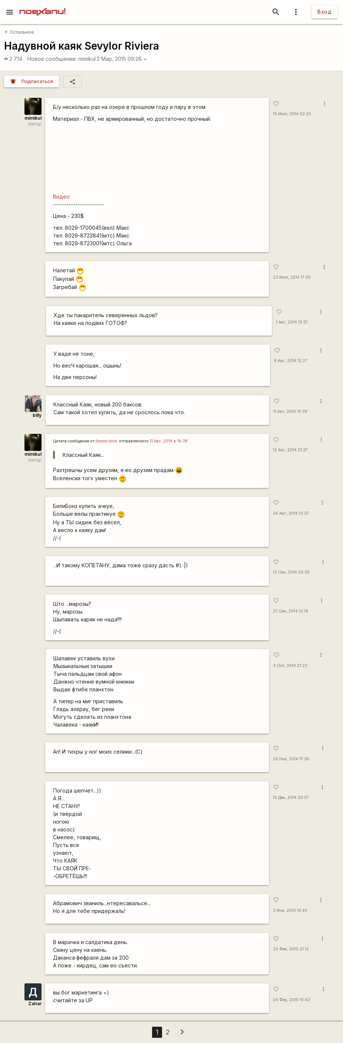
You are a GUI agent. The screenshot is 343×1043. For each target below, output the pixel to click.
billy (37, 415)
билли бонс (107, 441)
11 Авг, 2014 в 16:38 (169, 441)
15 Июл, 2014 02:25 (292, 114)
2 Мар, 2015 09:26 (122, 59)
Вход (324, 12)
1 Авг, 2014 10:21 (291, 322)
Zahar (35, 1003)
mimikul (87, 59)
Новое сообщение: (52, 59)
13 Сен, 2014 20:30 (291, 572)
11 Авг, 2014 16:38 (290, 411)
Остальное (19, 32)
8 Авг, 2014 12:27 (290, 360)
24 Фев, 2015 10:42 (291, 999)
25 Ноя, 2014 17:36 (291, 759)
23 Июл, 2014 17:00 (292, 277)
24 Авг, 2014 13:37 (291, 513)
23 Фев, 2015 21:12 (291, 949)
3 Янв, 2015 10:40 (290, 910)
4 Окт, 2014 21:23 (290, 665)
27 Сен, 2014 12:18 (290, 611)
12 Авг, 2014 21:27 (290, 450)
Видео (61, 196)
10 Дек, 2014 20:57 (291, 797)
